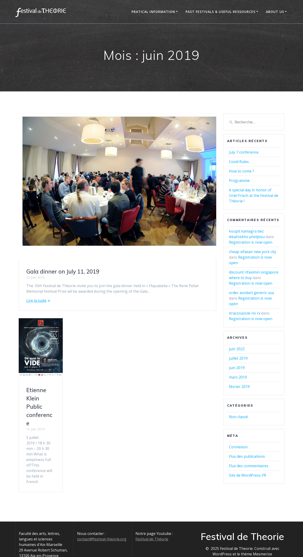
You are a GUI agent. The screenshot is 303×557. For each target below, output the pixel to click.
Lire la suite (36, 300)
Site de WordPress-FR (247, 475)
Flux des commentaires (248, 465)
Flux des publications (247, 456)
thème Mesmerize (256, 543)
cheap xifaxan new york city (252, 251)
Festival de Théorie (151, 528)
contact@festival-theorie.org (101, 528)
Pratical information (153, 11)
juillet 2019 (238, 358)
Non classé (238, 416)
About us (275, 11)
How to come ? (241, 171)
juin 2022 (237, 348)
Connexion (238, 446)
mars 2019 (238, 377)
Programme (239, 180)
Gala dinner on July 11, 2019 (62, 271)
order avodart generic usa (251, 292)
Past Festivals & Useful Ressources (220, 11)
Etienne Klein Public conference (39, 407)
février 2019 (239, 386)
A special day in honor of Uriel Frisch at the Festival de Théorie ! (253, 195)
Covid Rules (239, 161)
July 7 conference (243, 152)
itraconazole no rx (244, 313)
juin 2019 (237, 367)
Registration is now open (250, 242)
